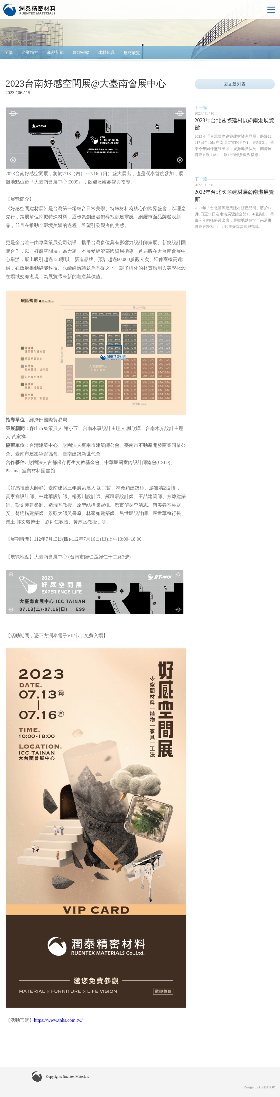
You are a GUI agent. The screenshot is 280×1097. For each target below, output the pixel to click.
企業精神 (30, 52)
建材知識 (106, 52)
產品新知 (55, 52)
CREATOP (267, 1087)
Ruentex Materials (29, 10)
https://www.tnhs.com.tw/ (58, 1020)
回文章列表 (234, 84)
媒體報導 (81, 52)
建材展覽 (132, 53)
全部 (8, 52)
